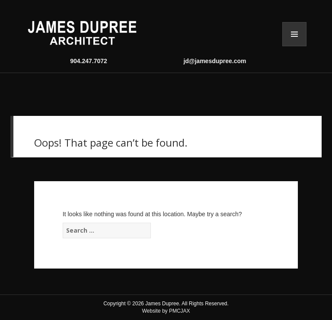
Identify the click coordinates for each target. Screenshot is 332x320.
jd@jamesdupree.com (214, 61)
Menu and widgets (294, 34)
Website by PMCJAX (166, 311)
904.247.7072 (88, 61)
